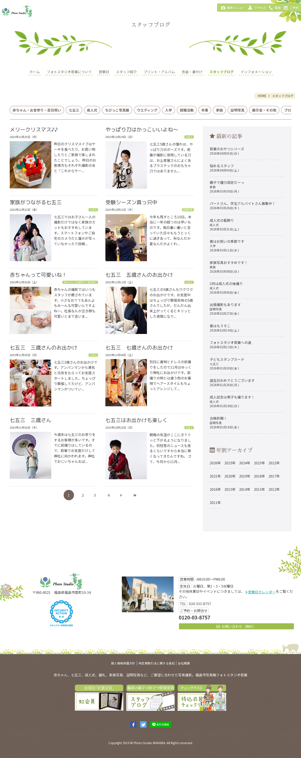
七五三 (74, 110)
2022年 (274, 462)
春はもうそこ (224, 327)
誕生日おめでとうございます (232, 382)
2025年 (230, 462)
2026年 (215, 462)
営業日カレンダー (262, 591)
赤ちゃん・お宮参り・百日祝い (37, 110)
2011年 (215, 502)
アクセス (256, 7)
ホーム (34, 71)
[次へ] (121, 495)
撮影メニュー (232, 7)
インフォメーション (256, 71)
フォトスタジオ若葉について (69, 71)
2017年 (274, 476)
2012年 (274, 489)
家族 (219, 110)
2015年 (230, 489)
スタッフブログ (221, 71)
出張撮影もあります (225, 309)
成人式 (92, 110)
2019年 (244, 476)
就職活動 (187, 110)
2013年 (259, 489)
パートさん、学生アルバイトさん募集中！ (242, 205)
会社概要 (184, 663)
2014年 (244, 489)
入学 (168, 110)
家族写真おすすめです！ (229, 267)
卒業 (204, 110)
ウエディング (147, 110)
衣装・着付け (192, 71)
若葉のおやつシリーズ (227, 150)
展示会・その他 (264, 110)
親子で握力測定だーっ (227, 186)
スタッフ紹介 (126, 71)
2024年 (244, 462)
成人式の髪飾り (224, 224)
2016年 (215, 489)
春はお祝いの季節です (227, 245)
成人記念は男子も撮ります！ (232, 401)
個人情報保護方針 (123, 663)
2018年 (259, 476)
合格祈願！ (224, 422)
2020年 (230, 476)
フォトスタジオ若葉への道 (230, 344)
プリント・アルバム (159, 71)
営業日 (104, 71)
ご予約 (290, 7)
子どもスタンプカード (227, 363)
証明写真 (238, 110)
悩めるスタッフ (224, 167)
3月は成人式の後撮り (226, 288)
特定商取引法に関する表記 (156, 663)
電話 (274, 7)
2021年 (215, 476)
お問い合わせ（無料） (236, 626)
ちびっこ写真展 (117, 110)
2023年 (259, 462)
